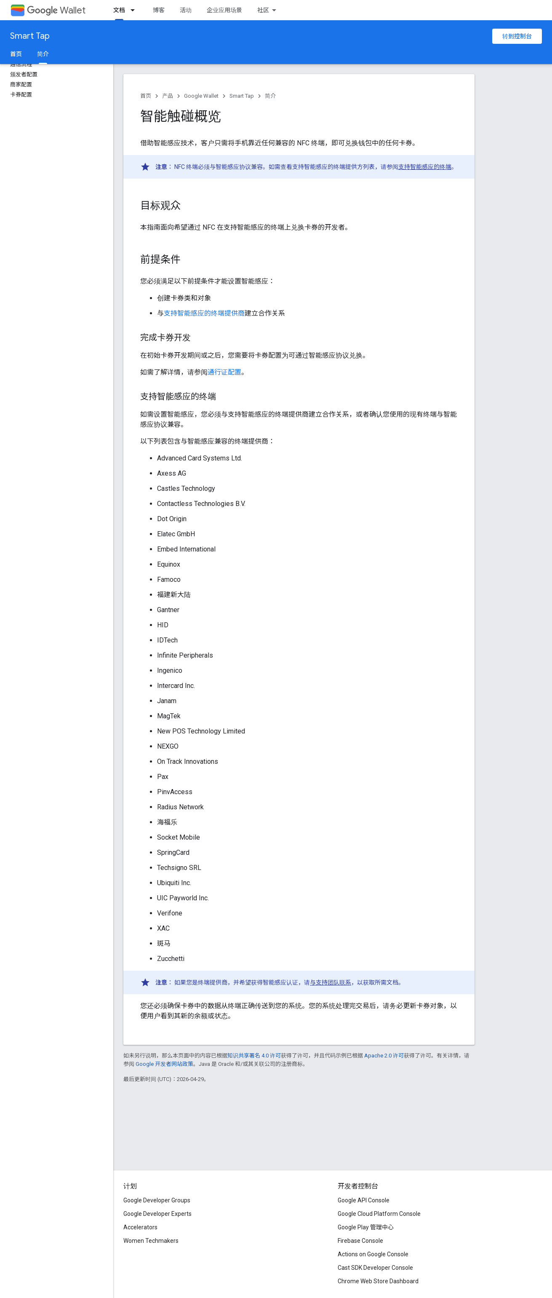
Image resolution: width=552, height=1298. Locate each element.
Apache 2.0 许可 (384, 1055)
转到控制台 (517, 36)
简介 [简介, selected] (43, 54)
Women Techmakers (151, 1240)
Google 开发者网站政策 (164, 1064)
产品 (167, 96)
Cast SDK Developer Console (375, 1267)
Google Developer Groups (156, 1200)
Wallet (56, 10)
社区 (263, 10)
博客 (159, 10)
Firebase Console (360, 1240)
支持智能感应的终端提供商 (204, 313)
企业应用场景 (224, 10)
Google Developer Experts (157, 1213)
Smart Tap (30, 36)
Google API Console (363, 1200)
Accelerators (140, 1227)
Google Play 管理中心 (366, 1227)
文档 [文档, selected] (119, 10)
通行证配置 (224, 372)
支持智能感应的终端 (424, 166)
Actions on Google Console (373, 1254)
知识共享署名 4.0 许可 (254, 1055)
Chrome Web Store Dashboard (378, 1281)
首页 (16, 54)
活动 (186, 10)
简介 (270, 96)
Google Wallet (201, 96)
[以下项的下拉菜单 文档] (135, 10)
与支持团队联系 (330, 982)
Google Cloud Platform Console (379, 1213)
